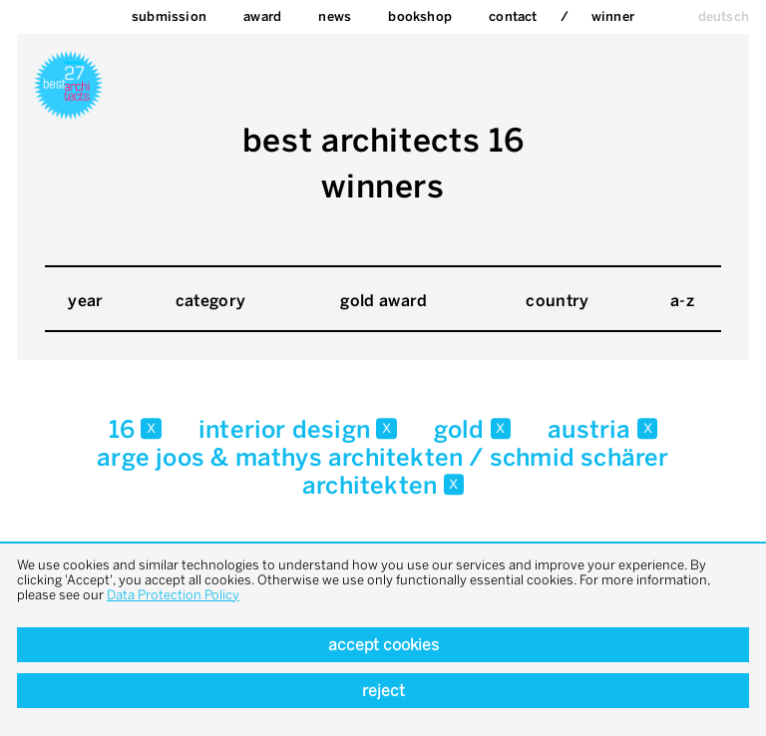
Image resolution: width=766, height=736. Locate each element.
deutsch (723, 16)
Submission (169, 16)
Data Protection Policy (173, 594)
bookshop (420, 16)
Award (262, 16)
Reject (383, 690)
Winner (612, 16)
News (334, 16)
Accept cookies (383, 644)
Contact (513, 16)
